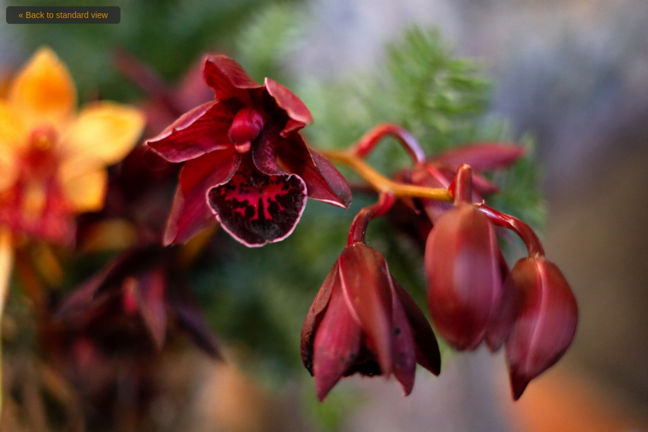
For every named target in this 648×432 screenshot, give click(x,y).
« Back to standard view (63, 15)
